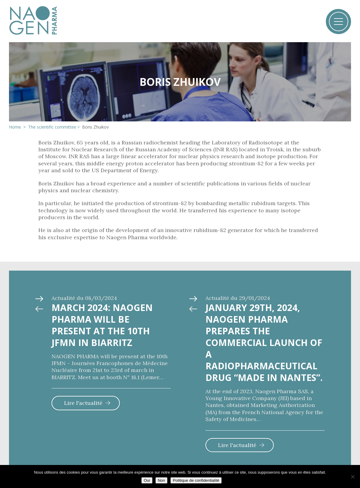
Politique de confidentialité (196, 480)
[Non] (353, 477)
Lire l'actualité (83, 402)
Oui (147, 480)
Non (161, 480)
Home (15, 127)
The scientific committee (52, 127)
